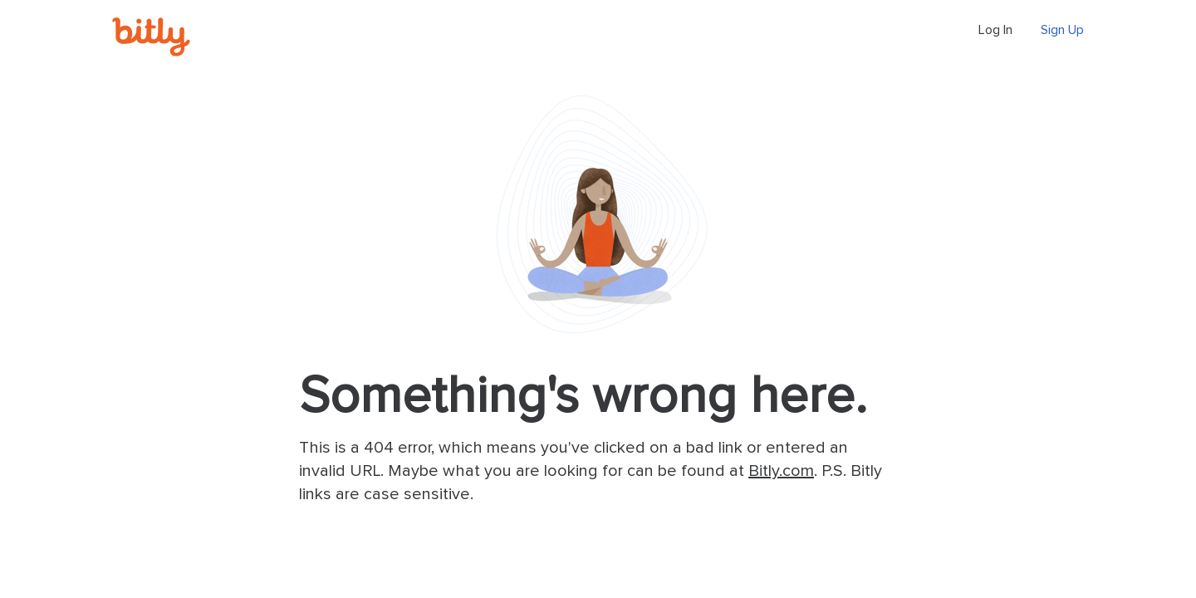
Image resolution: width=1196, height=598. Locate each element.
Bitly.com (781, 471)
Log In (995, 30)
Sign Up (1062, 30)
